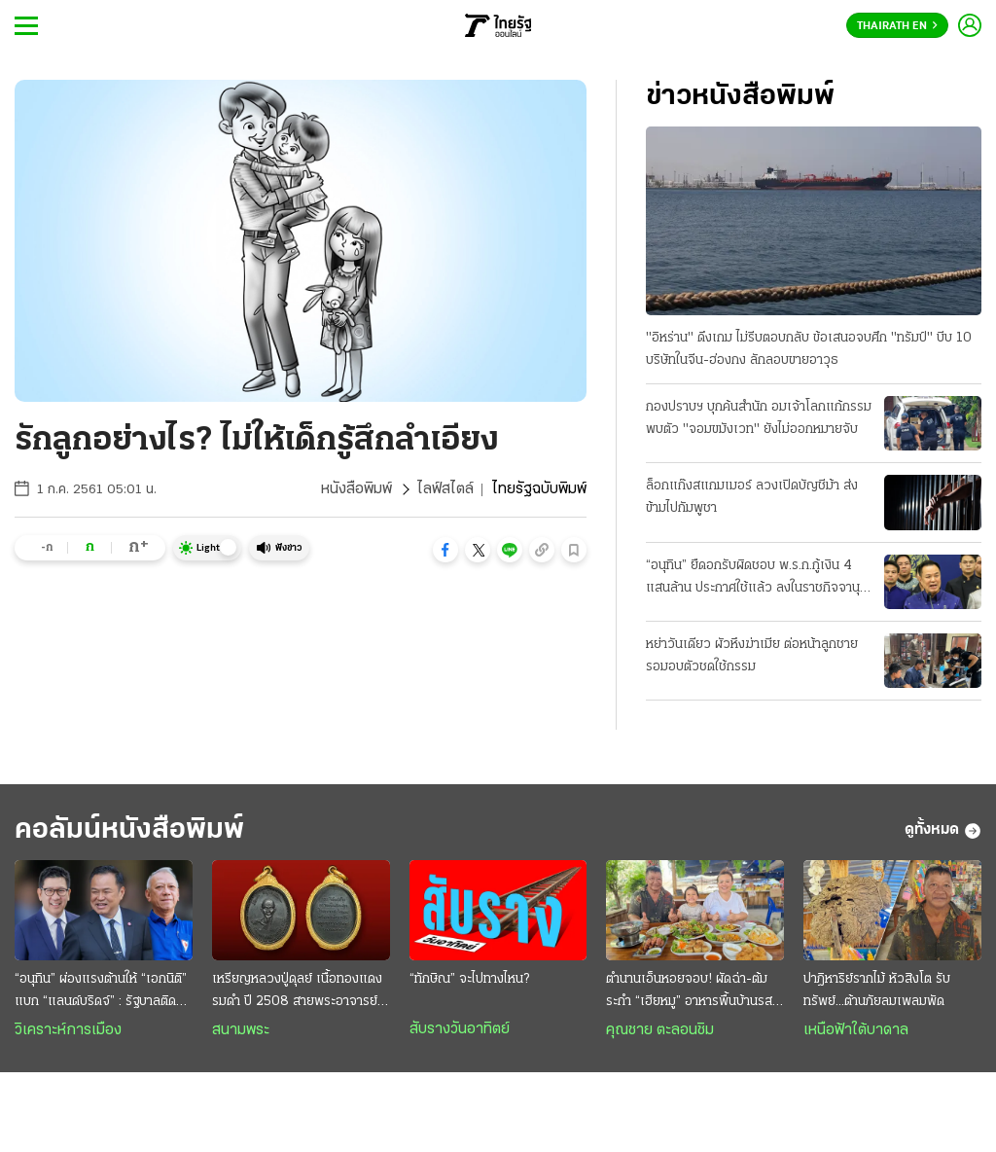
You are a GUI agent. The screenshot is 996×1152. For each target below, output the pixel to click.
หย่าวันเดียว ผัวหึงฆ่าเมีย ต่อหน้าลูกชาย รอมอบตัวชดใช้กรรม (752, 655)
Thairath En (897, 26)
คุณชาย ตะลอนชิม (660, 1030)
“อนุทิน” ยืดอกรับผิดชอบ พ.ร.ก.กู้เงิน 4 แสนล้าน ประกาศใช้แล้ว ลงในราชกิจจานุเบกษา (753, 578)
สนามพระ (240, 1030)
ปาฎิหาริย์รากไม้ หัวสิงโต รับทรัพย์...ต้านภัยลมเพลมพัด (876, 990)
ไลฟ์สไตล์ (445, 489)
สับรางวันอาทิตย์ (459, 1029)
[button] (445, 549)
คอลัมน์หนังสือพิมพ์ (129, 830)
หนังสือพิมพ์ (356, 489)
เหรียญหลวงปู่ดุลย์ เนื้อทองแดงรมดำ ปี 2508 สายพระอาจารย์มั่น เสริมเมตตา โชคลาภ (297, 992)
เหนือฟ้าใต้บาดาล (855, 1030)
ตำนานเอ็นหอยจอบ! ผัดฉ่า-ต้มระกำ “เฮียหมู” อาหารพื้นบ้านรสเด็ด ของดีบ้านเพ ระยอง (689, 992)
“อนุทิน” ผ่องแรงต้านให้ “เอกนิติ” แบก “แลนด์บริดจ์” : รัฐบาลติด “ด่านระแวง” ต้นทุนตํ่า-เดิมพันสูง (101, 992)
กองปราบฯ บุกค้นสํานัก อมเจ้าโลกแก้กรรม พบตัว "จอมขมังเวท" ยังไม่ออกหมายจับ (759, 418)
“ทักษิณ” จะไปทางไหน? (469, 979)
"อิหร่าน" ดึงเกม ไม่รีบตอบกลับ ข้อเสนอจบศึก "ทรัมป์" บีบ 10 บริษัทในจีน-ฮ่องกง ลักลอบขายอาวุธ (809, 349)
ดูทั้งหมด (943, 831)
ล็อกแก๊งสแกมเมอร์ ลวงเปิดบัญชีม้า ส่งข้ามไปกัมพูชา (752, 497)
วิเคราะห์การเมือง (68, 1030)
